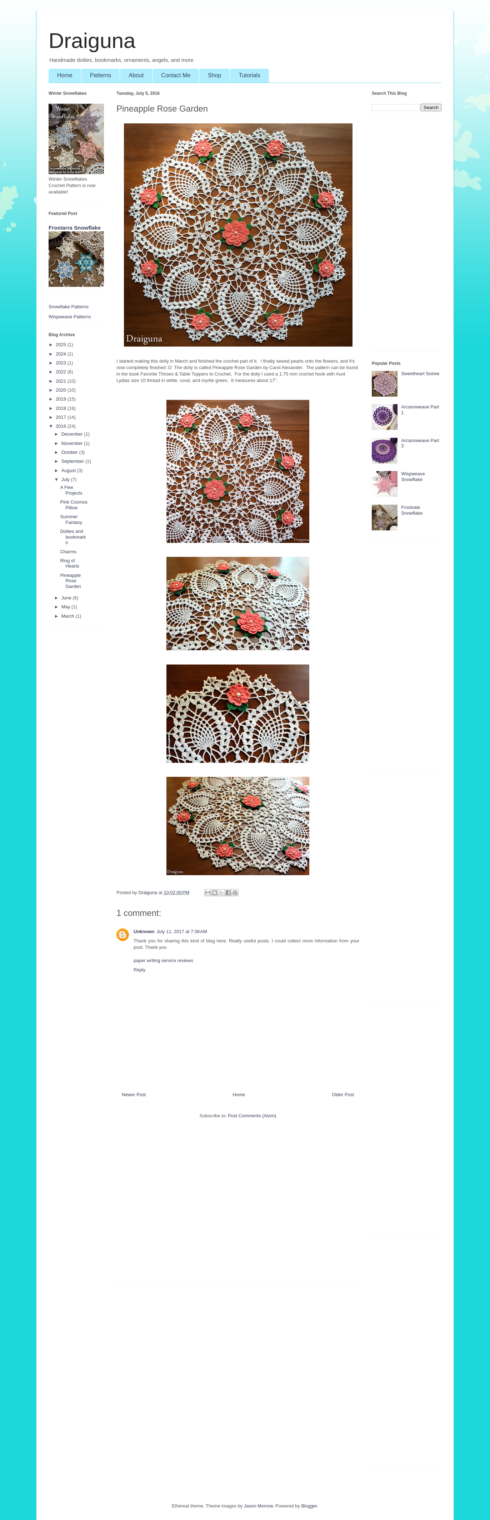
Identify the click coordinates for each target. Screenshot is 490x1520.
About (136, 75)
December (72, 434)
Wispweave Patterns (70, 316)
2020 (62, 390)
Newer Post (134, 1094)
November (72, 443)
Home (64, 75)
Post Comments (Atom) (252, 1115)
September (73, 461)
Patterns (100, 75)
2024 (62, 354)
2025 (62, 344)
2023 (62, 363)
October (70, 452)
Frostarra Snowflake (75, 228)
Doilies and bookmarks (73, 537)
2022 (62, 371)
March (68, 616)
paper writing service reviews (163, 960)
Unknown (144, 931)
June (67, 597)
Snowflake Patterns (69, 306)
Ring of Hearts (69, 563)
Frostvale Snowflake (411, 510)
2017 (62, 417)
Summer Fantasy (71, 519)
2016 (62, 426)
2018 (62, 408)
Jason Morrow (258, 1506)
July (66, 479)
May (66, 606)
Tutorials (249, 75)
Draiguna (92, 41)
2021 (62, 381)
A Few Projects (71, 490)
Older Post (343, 1094)
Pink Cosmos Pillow (74, 504)
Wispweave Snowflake (413, 476)
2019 (62, 399)
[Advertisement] (237, 1205)
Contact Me (175, 75)
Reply (139, 969)
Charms (68, 551)
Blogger (309, 1506)
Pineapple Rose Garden (70, 581)
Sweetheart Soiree (420, 373)
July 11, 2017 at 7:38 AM (182, 931)
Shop (214, 75)
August (69, 470)
